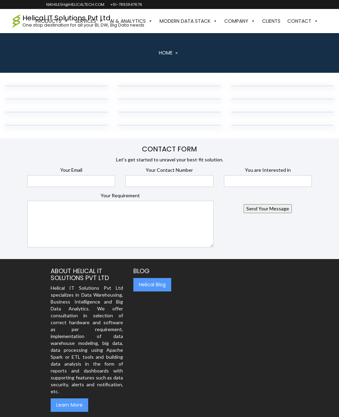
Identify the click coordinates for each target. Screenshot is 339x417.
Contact (302, 21)
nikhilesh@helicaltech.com (74, 4)
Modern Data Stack (188, 21)
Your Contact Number (169, 170)
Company (239, 21)
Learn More (69, 404)
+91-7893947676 (126, 4)
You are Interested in (268, 170)
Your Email (71, 170)
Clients (271, 21)
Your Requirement (120, 195)
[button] (325, 21)
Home (166, 52)
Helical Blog (152, 284)
